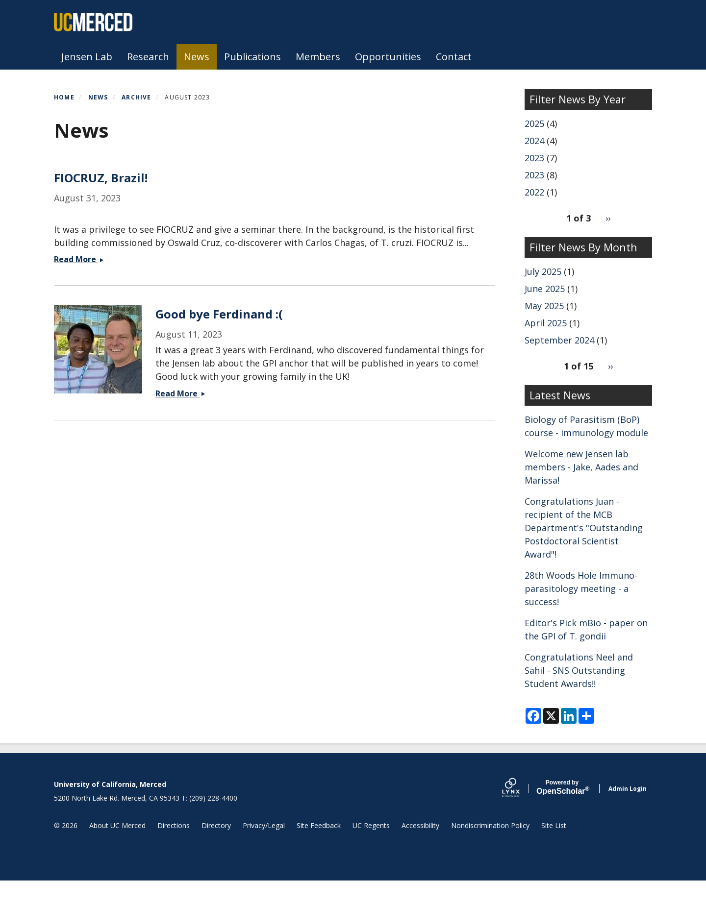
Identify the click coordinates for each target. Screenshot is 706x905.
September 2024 (559, 340)
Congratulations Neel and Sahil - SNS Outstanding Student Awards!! (579, 670)
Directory (216, 849)
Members (318, 56)
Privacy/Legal (264, 849)
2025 (534, 123)
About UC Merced (117, 849)
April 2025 (546, 323)
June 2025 (545, 288)
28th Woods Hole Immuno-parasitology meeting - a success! (581, 588)
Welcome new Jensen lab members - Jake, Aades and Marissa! (581, 467)
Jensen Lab (86, 56)
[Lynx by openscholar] (519, 813)
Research (148, 56)
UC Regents (371, 849)
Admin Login (627, 812)
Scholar (562, 812)
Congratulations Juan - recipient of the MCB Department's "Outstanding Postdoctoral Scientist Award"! (584, 527)
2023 (534, 158)
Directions (173, 849)
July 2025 (543, 271)
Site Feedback (319, 849)
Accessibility (420, 849)
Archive (136, 97)
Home (64, 97)
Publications (252, 56)
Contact (454, 56)
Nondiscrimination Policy (490, 849)
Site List (553, 849)
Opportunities (388, 56)
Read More (79, 576)
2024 (534, 141)
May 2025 (544, 306)
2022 (534, 192)
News (196, 56)
